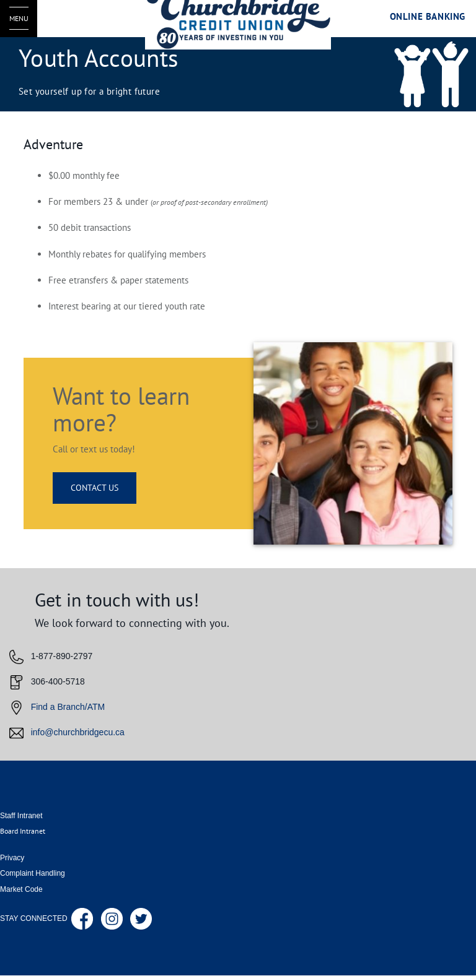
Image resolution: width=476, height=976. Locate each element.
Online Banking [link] (427, 16)
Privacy (12, 857)
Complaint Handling (32, 873)
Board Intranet (22, 831)
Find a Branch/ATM (68, 707)
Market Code (21, 889)
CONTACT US (94, 487)
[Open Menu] (18, 18)
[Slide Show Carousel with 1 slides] (238, 664)
